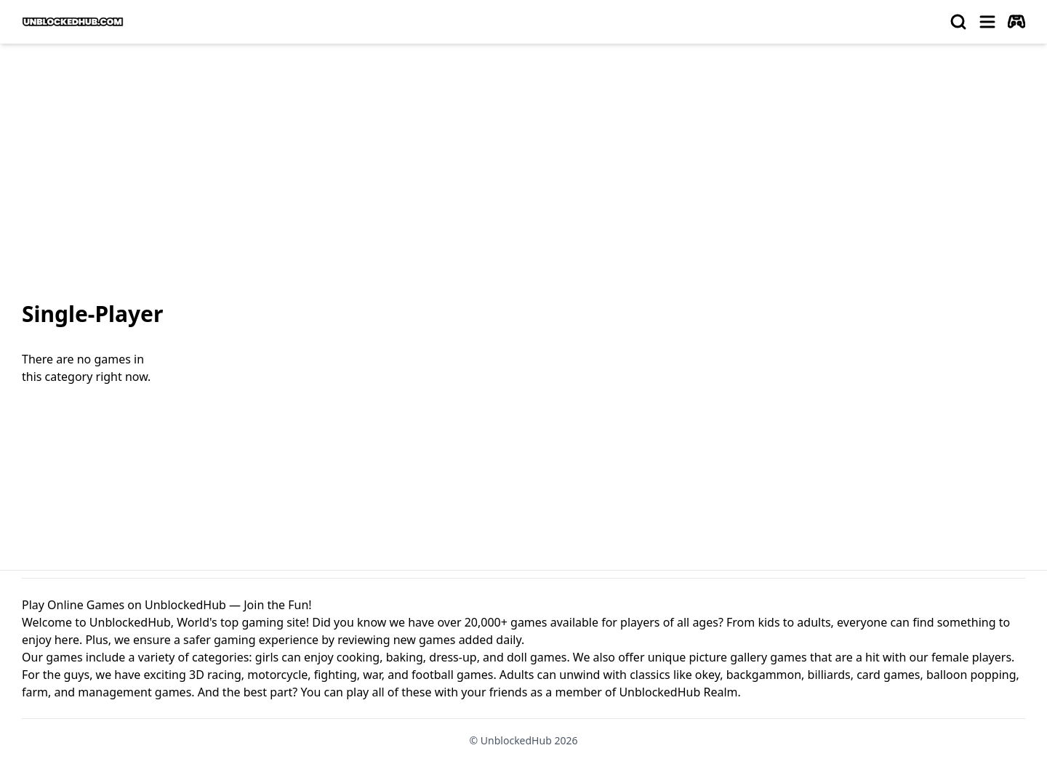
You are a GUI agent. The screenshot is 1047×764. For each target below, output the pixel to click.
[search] (958, 22)
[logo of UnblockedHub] (73, 21)
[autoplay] (1016, 22)
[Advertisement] (523, 164)
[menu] (987, 22)
